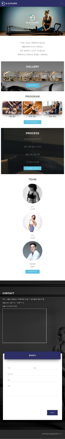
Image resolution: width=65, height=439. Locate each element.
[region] (32, 19)
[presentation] (22, 406)
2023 (60, 434)
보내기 (52, 412)
